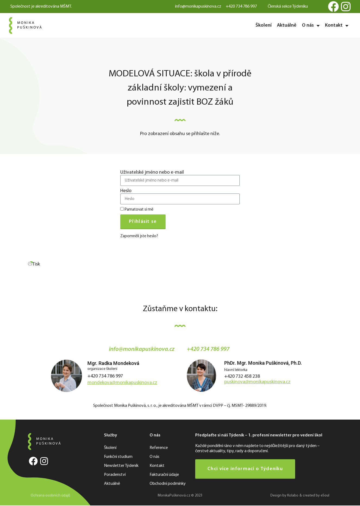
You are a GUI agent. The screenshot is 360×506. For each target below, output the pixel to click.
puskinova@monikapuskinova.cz (257, 382)
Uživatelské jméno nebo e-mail (152, 172)
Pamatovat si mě (136, 209)
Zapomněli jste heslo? (139, 236)
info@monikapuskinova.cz (142, 349)
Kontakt (336, 25)
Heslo (125, 191)
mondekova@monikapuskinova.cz (122, 382)
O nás (311, 25)
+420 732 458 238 (242, 376)
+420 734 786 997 (105, 376)
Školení (263, 25)
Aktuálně (286, 25)
